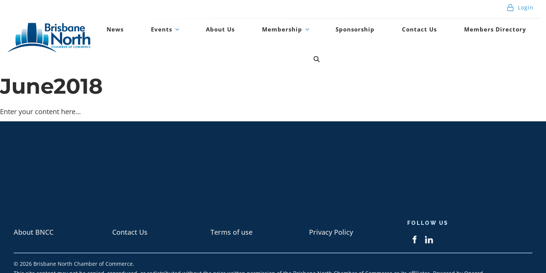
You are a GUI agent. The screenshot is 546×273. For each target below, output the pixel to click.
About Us (250, 35)
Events (204, 35)
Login (520, 11)
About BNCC (33, 206)
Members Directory (483, 35)
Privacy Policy (331, 206)
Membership (300, 35)
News (171, 35)
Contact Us (416, 35)
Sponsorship (363, 35)
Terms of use (231, 206)
